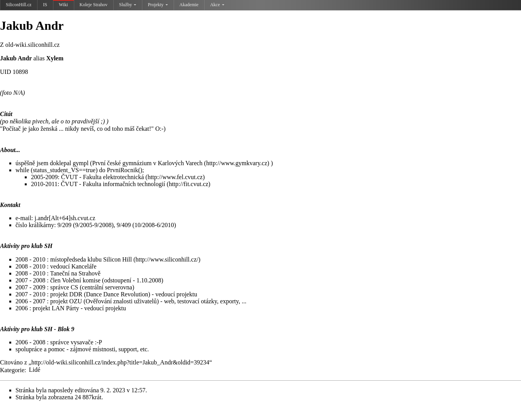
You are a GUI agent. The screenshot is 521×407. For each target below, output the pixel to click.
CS (75, 287)
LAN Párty (65, 308)
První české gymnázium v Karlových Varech (147, 163)
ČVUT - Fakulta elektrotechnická (102, 177)
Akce (217, 4)
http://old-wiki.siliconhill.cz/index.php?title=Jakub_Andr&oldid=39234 (120, 362)
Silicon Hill (117, 259)
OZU (75, 301)
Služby (127, 4)
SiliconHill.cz (18, 4)
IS (45, 4)
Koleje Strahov (94, 4)
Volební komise (81, 280)
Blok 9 (66, 329)
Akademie (188, 4)
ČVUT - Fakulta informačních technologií (113, 184)
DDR (75, 294)
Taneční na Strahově (75, 273)
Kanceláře (83, 266)
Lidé (34, 369)
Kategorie (12, 369)
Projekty (158, 4)
